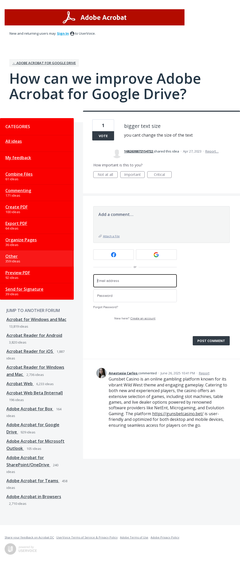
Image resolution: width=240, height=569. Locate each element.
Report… (212, 151)
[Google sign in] (156, 254)
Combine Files (19, 174)
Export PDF (16, 223)
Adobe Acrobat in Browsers (33, 496)
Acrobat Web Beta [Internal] (34, 393)
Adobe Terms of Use (134, 537)
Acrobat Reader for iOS (30, 351)
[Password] (135, 295)
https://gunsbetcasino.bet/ (178, 413)
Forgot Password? (105, 307)
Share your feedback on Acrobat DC (29, 537)
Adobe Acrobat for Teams (32, 480)
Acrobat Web (20, 383)
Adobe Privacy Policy (165, 537)
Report (204, 373)
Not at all (108, 175)
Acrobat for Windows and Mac (36, 319)
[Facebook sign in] (113, 254)
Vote (103, 136)
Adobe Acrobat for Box (29, 409)
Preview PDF (17, 273)
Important (134, 175)
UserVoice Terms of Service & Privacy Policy (87, 537)
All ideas (13, 141)
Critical (163, 175)
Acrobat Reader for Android (34, 335)
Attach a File (111, 236)
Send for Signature (24, 289)
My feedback (18, 157)
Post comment (211, 340)
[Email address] (135, 280)
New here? (134, 318)
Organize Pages (21, 240)
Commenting (18, 190)
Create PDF (16, 207)
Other (11, 256)
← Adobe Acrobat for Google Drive (44, 63)
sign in (63, 33)
